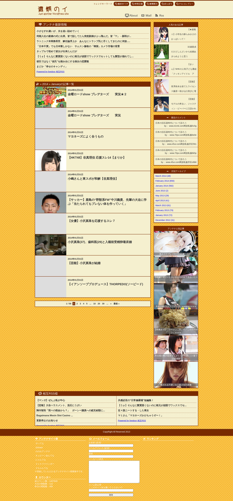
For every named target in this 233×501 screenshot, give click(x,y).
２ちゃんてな (42, 468)
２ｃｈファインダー (45, 464)
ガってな (40, 443)
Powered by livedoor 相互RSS (50, 71)
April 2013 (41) (162, 200)
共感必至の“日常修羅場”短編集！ (136, 400)
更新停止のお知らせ (47, 420)
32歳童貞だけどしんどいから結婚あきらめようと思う (183, 52)
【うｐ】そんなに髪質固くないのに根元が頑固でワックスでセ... (152, 405)
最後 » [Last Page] (116, 303)
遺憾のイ (54, 9)
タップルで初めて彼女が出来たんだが (57, 51)
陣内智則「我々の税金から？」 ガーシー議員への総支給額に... (70, 410)
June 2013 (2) (161, 190)
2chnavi (39, 447)
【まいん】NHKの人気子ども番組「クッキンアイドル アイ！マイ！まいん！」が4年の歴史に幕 (175, 73)
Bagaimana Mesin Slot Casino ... (54, 415)
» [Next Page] (110, 303)
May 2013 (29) (162, 195)
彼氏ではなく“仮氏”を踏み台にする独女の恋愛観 (63, 61)
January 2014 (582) (164, 186)
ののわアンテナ (43, 451)
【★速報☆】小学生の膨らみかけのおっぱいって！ (183, 34)
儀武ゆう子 (123, 4)
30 (103, 303)
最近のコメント (179, 117)
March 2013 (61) (163, 205)
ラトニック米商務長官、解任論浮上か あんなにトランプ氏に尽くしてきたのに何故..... (83, 41)
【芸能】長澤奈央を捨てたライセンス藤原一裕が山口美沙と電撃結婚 (183, 88)
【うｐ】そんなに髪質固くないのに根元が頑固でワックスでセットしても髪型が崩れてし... (85, 56)
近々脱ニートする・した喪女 (134, 410)
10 (94, 303)
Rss (161, 15)
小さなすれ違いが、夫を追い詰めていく (58, 31)
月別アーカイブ (179, 171)
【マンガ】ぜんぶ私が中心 (50, 400)
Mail (148, 15)
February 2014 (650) (164, 181)
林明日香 (138, 4)
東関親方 (153, 4)
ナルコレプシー (186, 4)
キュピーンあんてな (45, 455)
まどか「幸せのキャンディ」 (52, 66)
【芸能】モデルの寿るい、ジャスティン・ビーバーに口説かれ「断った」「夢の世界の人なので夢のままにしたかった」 (175, 108)
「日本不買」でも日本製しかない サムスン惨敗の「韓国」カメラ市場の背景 (78, 46)
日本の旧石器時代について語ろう (175, 124)
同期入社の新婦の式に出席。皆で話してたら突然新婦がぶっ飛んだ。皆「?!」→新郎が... (84, 36)
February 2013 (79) (164, 210)
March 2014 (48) (163, 176)
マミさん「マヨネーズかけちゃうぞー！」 (140, 415)
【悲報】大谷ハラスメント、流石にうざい (59, 405)
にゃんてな (41, 459)
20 (99, 303)
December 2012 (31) (164, 220)
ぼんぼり (168, 4)
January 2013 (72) (163, 215)
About (133, 15)
